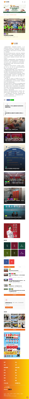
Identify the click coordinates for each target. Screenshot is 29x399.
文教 (8, 181)
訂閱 (7, 307)
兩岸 (5, 375)
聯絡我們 (14, 393)
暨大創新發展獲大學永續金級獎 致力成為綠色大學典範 (13, 217)
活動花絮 (7, 14)
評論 (5, 372)
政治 (6, 181)
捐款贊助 (8, 393)
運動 (16, 370)
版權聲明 (22, 393)
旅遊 (5, 377)
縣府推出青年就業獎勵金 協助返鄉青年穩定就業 (12, 168)
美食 (5, 380)
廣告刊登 (5, 393)
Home (4, 14)
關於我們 (11, 393)
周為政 (7, 202)
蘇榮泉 (10, 287)
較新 (6, 104)
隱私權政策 (18, 393)
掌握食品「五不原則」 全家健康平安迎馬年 (11, 129)
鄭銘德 (7, 130)
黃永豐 (10, 277)
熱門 (5, 362)
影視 (5, 370)
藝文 (16, 372)
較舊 (6, 111)
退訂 (10, 307)
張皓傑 (10, 292)
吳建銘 (7, 141)
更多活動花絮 (14, 329)
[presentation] (4, 9)
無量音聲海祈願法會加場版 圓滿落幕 (13, 270)
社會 (9, 273)
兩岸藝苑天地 (17, 383)
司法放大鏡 (6, 383)
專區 (16, 380)
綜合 (14, 273)
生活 (12, 273)
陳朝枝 (7, 169)
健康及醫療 (6, 367)
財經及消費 (17, 367)
